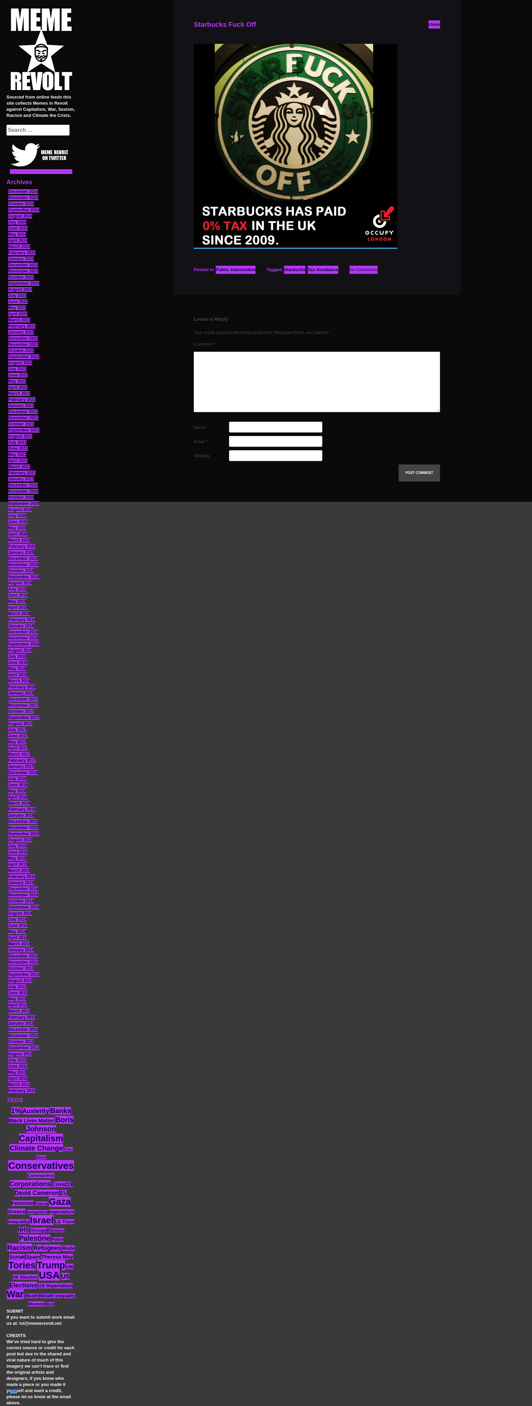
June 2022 (18, 375)
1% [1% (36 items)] (16, 1110)
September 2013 (23, 974)
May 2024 (17, 234)
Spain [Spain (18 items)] (33, 1257)
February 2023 (22, 326)
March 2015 (19, 870)
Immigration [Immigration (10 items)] (37, 1212)
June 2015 (18, 852)
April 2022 (17, 387)
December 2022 (23, 338)
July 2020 (17, 515)
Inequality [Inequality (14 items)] (18, 1221)
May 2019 (17, 601)
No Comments (363, 269)
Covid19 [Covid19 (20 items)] (62, 1184)
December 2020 (23, 485)
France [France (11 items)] (41, 1203)
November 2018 (23, 638)
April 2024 (17, 240)
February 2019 (22, 619)
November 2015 (23, 827)
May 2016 (17, 791)
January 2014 (21, 950)
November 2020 (23, 491)
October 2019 (21, 570)
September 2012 (23, 1047)
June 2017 (18, 736)
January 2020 (21, 552)
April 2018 (17, 674)
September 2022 (23, 356)
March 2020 (19, 540)
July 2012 (17, 1060)
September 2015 (23, 833)
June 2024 (18, 228)
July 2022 (17, 369)
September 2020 (23, 503)
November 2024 (23, 197)
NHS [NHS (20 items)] (23, 1230)
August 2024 (20, 216)
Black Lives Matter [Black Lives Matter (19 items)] (31, 1120)
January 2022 (21, 405)
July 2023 (17, 295)
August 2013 (20, 980)
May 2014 (17, 931)
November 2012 (23, 1035)
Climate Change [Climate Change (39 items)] (36, 1148)
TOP (13, 1391)
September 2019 (23, 577)
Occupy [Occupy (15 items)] (38, 1230)
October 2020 (21, 497)
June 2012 (18, 1066)
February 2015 (22, 876)
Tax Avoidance (323, 269)
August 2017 (20, 723)
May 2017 (17, 742)
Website (202, 455)
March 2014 (19, 944)
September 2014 (23, 907)
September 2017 (23, 717)
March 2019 (19, 613)
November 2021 (23, 418)
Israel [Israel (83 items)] (42, 1220)
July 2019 (17, 589)
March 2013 (19, 1011)
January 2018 (21, 693)
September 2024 (23, 210)
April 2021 (17, 460)
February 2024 (22, 252)
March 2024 (19, 246)
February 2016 (22, 809)
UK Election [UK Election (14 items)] (25, 1277)
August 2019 (20, 583)
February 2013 (22, 1017)
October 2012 (21, 1041)
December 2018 (23, 632)
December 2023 (23, 265)
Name (201, 427)
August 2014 (20, 913)
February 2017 (22, 760)
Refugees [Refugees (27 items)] (47, 1248)
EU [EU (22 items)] (64, 1193)
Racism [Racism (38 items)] (19, 1247)
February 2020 (22, 546)
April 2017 (17, 748)
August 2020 (20, 509)
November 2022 (23, 344)
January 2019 (21, 625)
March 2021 (19, 466)
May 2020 (17, 528)
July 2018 (17, 656)
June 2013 (18, 992)
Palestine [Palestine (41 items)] (34, 1238)
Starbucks (294, 269)
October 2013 (21, 968)
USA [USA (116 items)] (49, 1275)
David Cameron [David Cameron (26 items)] (37, 1193)
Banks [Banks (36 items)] (60, 1110)
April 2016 (17, 797)
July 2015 (17, 846)
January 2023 (21, 332)
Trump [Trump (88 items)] (51, 1265)
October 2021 (21, 424)
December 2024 (23, 191)
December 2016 (23, 772)
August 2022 (20, 363)
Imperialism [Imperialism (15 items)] (61, 1211)
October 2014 (21, 901)
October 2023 (21, 277)
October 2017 (21, 711)
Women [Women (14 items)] (36, 1303)
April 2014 (17, 937)
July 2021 (17, 442)
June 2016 (18, 785)
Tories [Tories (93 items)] (22, 1265)
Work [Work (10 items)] (49, 1304)
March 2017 (19, 754)
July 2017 (17, 729)
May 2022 (17, 381)
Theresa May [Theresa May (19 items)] (57, 1257)
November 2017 (23, 705)
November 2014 (23, 895)
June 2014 (18, 925)
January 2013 (21, 1023)
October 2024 (21, 203)
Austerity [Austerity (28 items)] (35, 1110)
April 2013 (17, 1005)
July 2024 (17, 222)
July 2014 (17, 919)
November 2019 (23, 564)
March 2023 (19, 320)
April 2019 (17, 607)
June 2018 (18, 662)
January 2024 (21, 259)
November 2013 (23, 962)
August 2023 (20, 289)
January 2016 (21, 815)
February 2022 (22, 399)
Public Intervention (235, 269)
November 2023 (23, 271)
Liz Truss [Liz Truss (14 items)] (64, 1221)
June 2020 (18, 522)
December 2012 (23, 1029)
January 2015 (21, 882)
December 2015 (23, 821)
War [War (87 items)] (15, 1294)
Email (201, 441)
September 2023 (23, 283)
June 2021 (18, 448)
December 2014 (23, 888)
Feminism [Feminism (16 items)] (23, 1203)
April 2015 (17, 864)
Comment (205, 344)
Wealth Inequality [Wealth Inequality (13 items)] (57, 1296)
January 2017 (21, 766)
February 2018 (22, 687)
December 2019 (23, 558)
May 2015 (17, 858)
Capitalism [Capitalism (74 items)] (41, 1138)
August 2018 (20, 650)
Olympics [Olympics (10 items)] (56, 1230)
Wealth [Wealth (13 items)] (32, 1296)
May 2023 (17, 307)
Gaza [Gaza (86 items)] (60, 1202)
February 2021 (22, 473)
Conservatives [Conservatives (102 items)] (41, 1165)
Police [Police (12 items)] (57, 1239)
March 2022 (19, 393)
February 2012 (22, 1090)
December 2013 (23, 956)
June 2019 (18, 595)
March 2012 (19, 1084)
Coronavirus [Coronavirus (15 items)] (41, 1175)
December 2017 (23, 699)
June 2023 (18, 301)
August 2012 (20, 1054)
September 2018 (23, 644)
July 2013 (17, 986)
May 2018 (17, 668)
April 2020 (17, 534)
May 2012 (17, 1072)
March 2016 (19, 803)
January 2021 (21, 479)
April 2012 (17, 1078)
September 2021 (23, 430)
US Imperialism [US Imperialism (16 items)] (55, 1285)
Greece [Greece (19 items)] (16, 1211)
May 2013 (17, 999)
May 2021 (17, 454)
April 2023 (17, 314)
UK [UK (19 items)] (70, 1266)
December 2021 (23, 411)
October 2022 (21, 350)
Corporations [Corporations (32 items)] (30, 1184)
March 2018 (19, 681)
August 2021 (20, 436)
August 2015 (20, 840)
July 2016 (17, 778)
